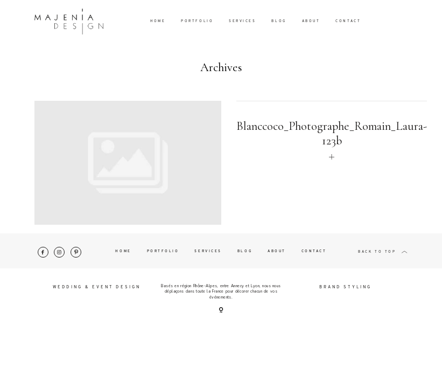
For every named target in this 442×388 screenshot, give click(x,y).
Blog (278, 21)
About (311, 21)
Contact (348, 21)
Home (157, 21)
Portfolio (197, 21)
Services (242, 21)
